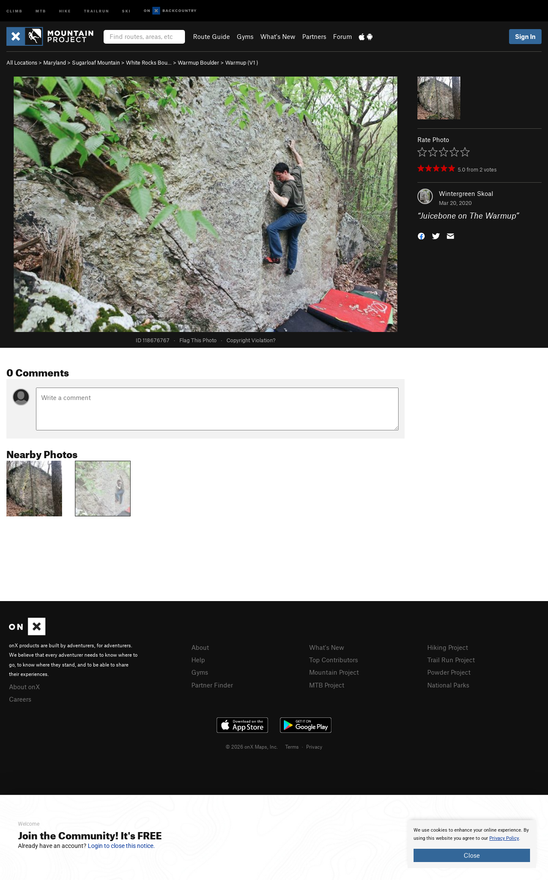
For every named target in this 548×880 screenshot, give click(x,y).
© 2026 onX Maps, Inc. (252, 747)
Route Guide (211, 36)
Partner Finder (212, 685)
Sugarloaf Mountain (96, 62)
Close (472, 855)
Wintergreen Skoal (466, 193)
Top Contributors (333, 660)
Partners (314, 36)
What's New (277, 36)
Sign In (525, 36)
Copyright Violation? (250, 340)
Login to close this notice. (121, 845)
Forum (342, 36)
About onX (24, 686)
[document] (472, 844)
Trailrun (96, 10)
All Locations (21, 62)
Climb (14, 10)
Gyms (245, 36)
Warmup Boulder (198, 62)
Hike (65, 10)
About (200, 647)
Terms (292, 747)
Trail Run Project (451, 660)
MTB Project (326, 685)
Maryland (54, 62)
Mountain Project (334, 672)
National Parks (448, 685)
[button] (421, 235)
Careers (20, 699)
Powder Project (449, 672)
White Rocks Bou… (149, 62)
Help (198, 660)
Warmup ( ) (241, 62)
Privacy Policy (504, 838)
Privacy (314, 747)
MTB (41, 10)
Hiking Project (447, 647)
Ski (126, 10)
